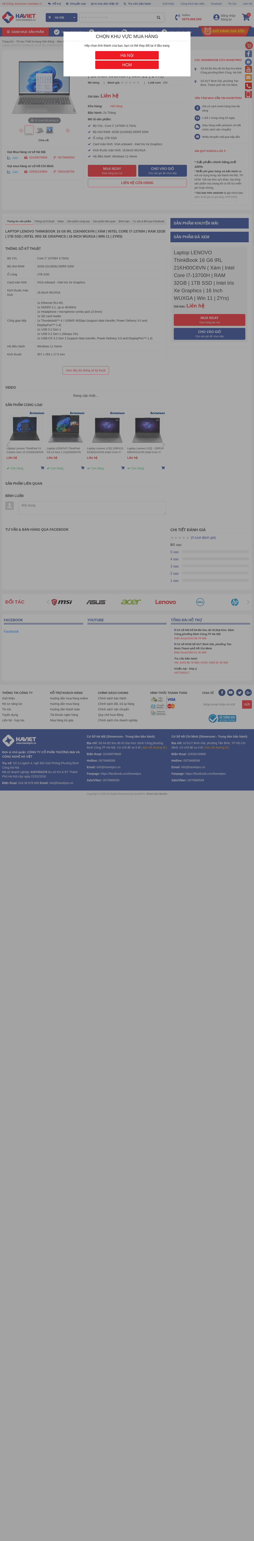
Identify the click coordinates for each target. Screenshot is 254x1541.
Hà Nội (127, 55)
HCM (127, 64)
